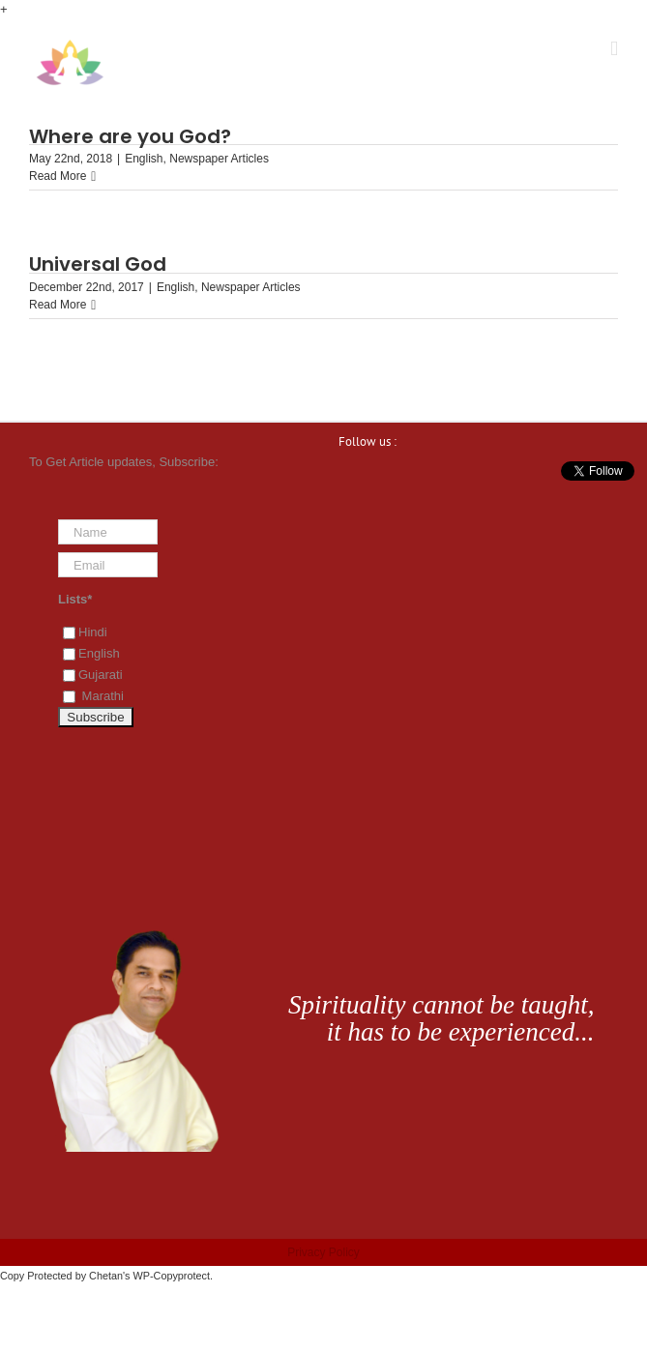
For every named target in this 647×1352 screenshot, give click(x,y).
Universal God (97, 264)
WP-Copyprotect (171, 1275)
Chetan (106, 1275)
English (143, 158)
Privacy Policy (323, 1252)
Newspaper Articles (219, 158)
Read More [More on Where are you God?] (57, 176)
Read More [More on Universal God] (57, 304)
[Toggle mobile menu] (614, 49)
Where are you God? (130, 136)
